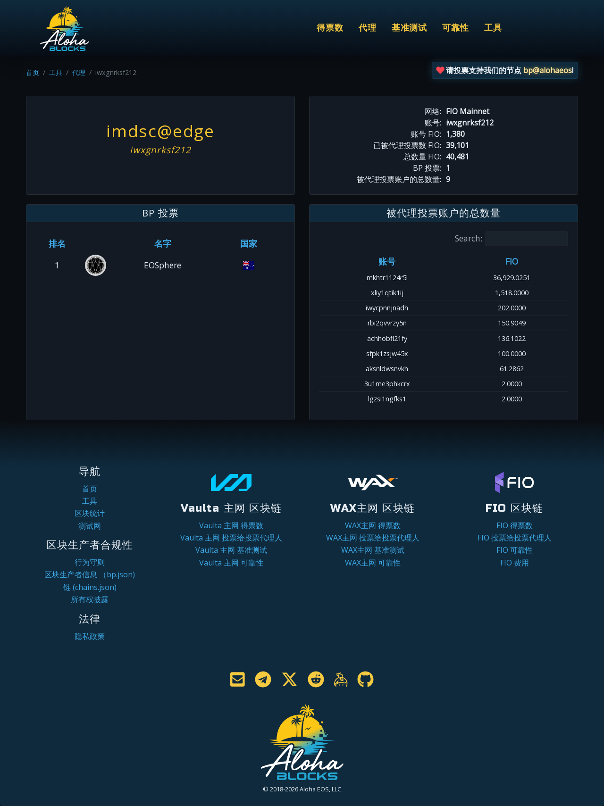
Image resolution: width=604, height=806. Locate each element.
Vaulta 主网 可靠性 (231, 562)
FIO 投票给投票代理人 (515, 537)
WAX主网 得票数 (373, 525)
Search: (511, 239)
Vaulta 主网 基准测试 (231, 550)
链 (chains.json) (90, 587)
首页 (32, 72)
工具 (493, 28)
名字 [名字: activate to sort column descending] (162, 243)
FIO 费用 (514, 562)
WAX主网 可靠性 (373, 562)
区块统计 (90, 513)
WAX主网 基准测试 (372, 550)
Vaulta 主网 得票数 (231, 525)
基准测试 (410, 28)
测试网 (89, 526)
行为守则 (90, 562)
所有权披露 (90, 599)
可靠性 (455, 28)
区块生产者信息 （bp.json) (89, 574)
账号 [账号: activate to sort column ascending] (386, 261)
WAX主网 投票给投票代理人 (372, 537)
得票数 (330, 28)
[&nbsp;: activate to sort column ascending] (96, 243)
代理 (368, 28)
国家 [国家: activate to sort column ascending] (248, 243)
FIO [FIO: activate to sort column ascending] (511, 261)
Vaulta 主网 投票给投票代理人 (231, 537)
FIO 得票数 (514, 525)
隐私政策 (90, 636)
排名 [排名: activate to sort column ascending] (57, 243)
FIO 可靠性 (514, 550)
